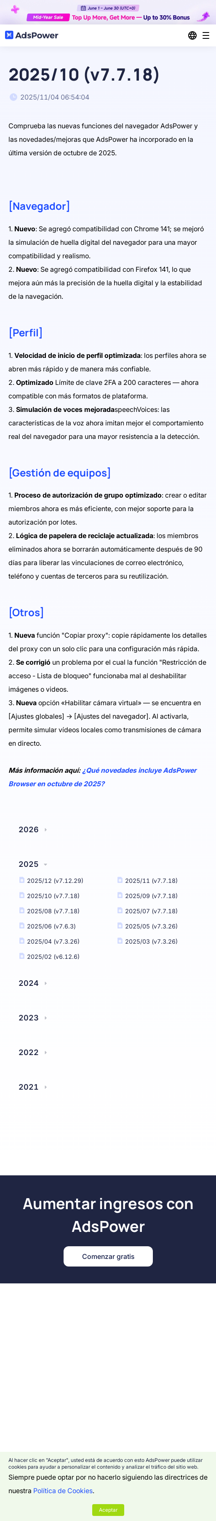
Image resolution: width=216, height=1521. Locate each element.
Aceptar (108, 1510)
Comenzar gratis (108, 1256)
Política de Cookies (63, 1490)
